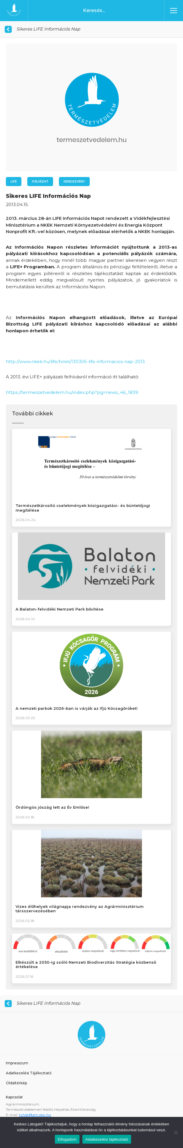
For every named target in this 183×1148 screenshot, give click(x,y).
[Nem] (176, 1132)
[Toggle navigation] (173, 10)
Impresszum (17, 1063)
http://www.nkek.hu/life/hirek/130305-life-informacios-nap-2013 (75, 361)
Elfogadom (67, 1139)
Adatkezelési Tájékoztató (29, 1073)
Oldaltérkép (16, 1083)
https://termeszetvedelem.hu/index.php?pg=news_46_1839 (72, 392)
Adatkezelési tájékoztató (106, 1139)
